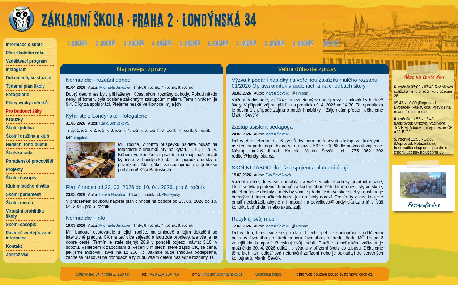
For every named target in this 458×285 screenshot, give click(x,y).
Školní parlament (23, 194)
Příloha (300, 93)
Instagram (16, 69)
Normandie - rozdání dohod (98, 80)
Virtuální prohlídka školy (25, 214)
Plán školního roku (25, 52)
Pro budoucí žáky (24, 111)
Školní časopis (21, 177)
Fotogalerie (17, 94)
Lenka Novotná (112, 194)
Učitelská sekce (268, 274)
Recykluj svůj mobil (254, 219)
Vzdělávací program (26, 61)
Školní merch (19, 202)
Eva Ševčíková (278, 175)
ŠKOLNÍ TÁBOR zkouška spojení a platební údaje (291, 168)
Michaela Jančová (114, 87)
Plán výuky (168, 194)
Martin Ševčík (277, 93)
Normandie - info (85, 218)
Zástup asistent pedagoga (262, 127)
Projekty (14, 169)
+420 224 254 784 (163, 274)
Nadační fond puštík (26, 144)
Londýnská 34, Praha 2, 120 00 (102, 274)
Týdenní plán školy (25, 86)
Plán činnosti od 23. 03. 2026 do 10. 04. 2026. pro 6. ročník (135, 187)
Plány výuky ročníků (27, 102)
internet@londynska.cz (223, 274)
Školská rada (19, 152)
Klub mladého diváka (27, 186)
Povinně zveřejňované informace (28, 235)
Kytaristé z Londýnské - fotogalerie (106, 116)
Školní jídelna (20, 127)
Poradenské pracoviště (29, 161)
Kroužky (14, 119)
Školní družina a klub (27, 136)
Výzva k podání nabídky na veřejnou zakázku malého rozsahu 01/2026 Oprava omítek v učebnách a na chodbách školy (304, 83)
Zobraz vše (17, 254)
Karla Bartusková (114, 123)
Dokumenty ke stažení (28, 77)
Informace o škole (24, 44)
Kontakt (14, 246)
